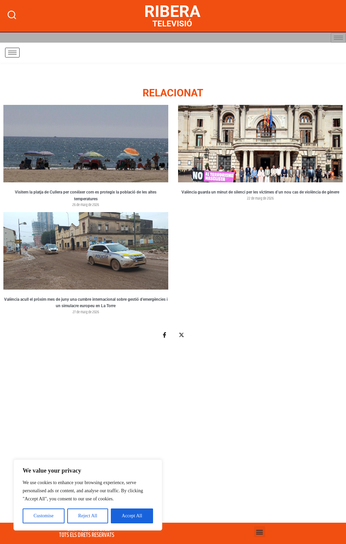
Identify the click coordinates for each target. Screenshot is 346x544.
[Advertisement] (173, 434)
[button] (259, 531)
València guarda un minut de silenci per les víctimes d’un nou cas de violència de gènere (260, 192)
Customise (43, 515)
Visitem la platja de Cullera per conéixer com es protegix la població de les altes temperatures (85, 195)
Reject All (87, 515)
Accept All (132, 515)
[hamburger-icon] (338, 38)
